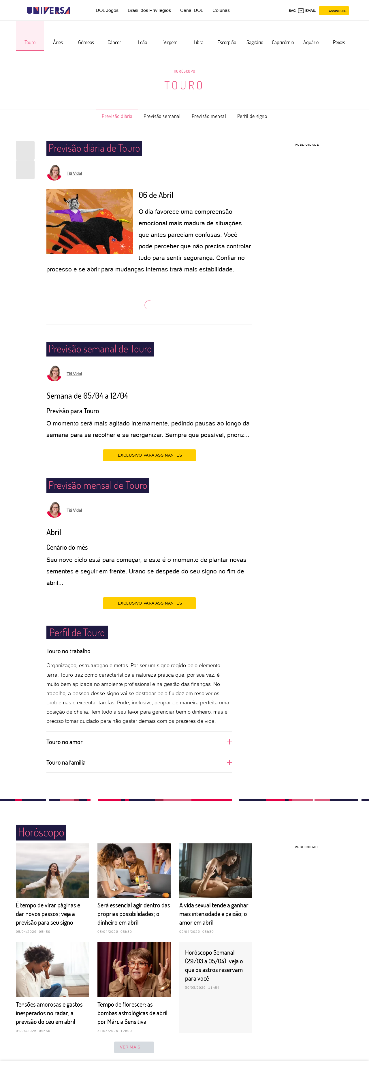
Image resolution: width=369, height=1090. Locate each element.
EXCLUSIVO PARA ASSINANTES (149, 455)
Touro (184, 84)
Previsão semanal (162, 115)
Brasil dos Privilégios (149, 10)
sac (292, 11)
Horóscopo (184, 71)
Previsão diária (117, 115)
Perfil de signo (252, 115)
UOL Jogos (107, 10)
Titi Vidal (74, 173)
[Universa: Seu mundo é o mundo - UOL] (48, 10)
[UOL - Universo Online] (75, 10)
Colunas (221, 10)
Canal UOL (191, 10)
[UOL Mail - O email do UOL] (307, 10)
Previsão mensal (209, 115)
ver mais (134, 1047)
